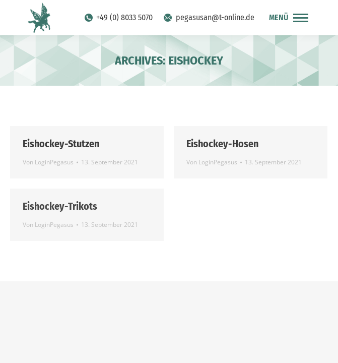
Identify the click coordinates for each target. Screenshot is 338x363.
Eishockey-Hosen (222, 144)
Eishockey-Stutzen (61, 144)
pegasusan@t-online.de (208, 17)
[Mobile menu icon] (288, 18)
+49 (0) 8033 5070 (118, 17)
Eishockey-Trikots (60, 206)
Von (48, 162)
